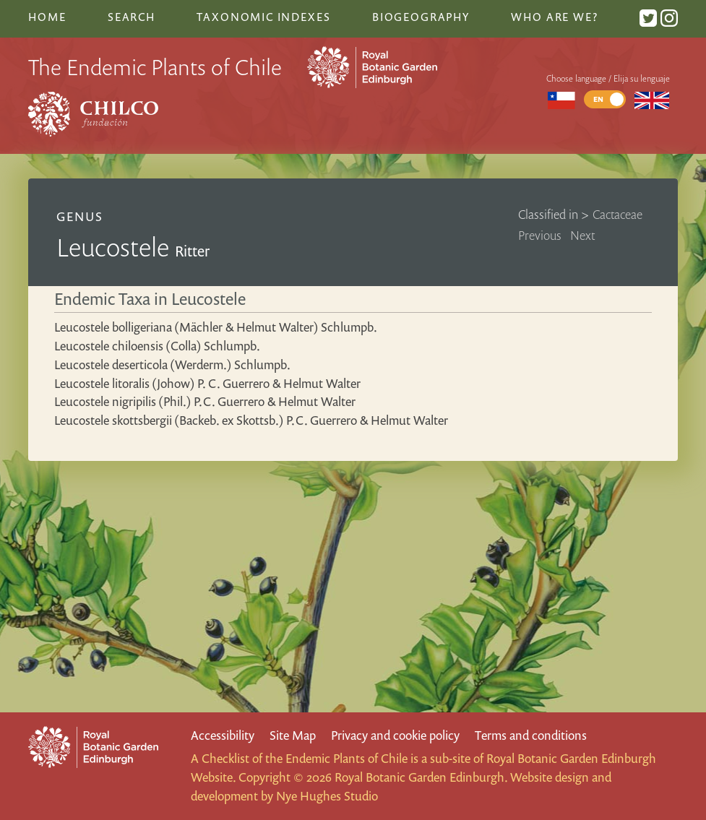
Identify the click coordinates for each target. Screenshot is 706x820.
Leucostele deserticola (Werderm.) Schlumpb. (172, 364)
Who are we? (554, 16)
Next (582, 235)
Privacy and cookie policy (395, 735)
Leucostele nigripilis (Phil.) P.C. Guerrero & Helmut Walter (205, 401)
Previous (539, 235)
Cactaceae (617, 214)
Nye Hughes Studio (327, 795)
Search (131, 16)
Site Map (293, 735)
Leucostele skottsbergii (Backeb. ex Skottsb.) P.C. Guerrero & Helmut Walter (251, 420)
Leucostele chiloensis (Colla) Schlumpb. (157, 345)
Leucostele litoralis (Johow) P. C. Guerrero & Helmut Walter (207, 383)
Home (47, 16)
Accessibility (222, 735)
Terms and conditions (531, 735)
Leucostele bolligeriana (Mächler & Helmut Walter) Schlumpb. (215, 327)
